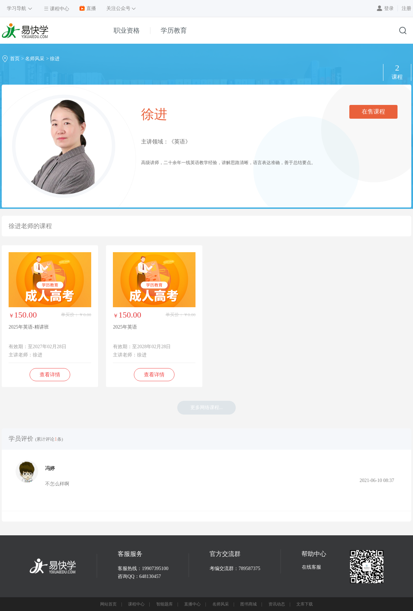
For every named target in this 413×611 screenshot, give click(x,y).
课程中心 (136, 604)
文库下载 (304, 604)
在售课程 (373, 111)
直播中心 (192, 604)
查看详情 (50, 374)
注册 (406, 8)
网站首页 (108, 604)
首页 (15, 58)
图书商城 (248, 604)
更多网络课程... (206, 407)
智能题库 (164, 604)
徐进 (55, 58)
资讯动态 (276, 604)
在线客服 (311, 567)
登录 (389, 8)
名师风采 (34, 58)
